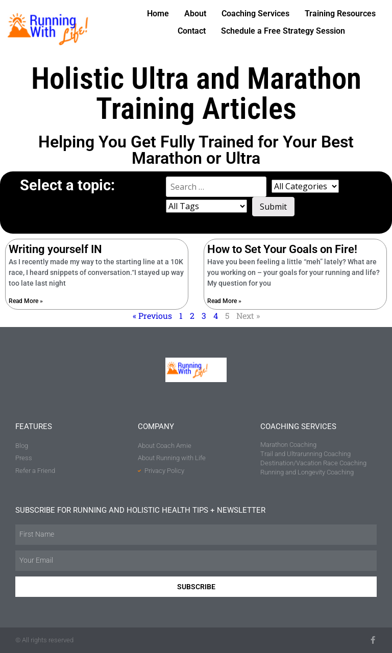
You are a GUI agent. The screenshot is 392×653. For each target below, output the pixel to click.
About (195, 13)
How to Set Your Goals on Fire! (282, 249)
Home (158, 13)
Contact (192, 31)
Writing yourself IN (55, 249)
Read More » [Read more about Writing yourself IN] (26, 301)
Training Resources (340, 13)
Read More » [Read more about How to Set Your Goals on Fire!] (224, 301)
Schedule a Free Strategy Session (283, 31)
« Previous (152, 315)
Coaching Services (255, 13)
